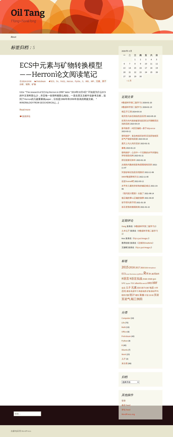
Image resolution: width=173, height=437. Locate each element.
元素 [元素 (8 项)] (134, 287)
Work (124, 354)
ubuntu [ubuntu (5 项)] (138, 283)
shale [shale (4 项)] (145, 279)
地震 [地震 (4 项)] (151, 287)
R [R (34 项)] (144, 273)
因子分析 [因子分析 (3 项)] (145, 288)
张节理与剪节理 (129, 202)
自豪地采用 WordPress (21, 431)
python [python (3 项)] (140, 274)
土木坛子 (126, 230)
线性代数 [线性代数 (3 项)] (125, 295)
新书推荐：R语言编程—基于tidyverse (138, 128)
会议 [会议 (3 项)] (123, 288)
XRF (92, 81)
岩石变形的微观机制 (131, 207)
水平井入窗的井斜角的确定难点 (136, 185)
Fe (57, 81)
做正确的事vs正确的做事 (133, 198)
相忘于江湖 (127, 111)
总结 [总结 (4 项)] (124, 291)
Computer (126, 318)
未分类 (125, 363)
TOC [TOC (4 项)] (132, 283)
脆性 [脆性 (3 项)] (137, 295)
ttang (124, 226)
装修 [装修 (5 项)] (141, 294)
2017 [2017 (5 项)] (137, 267)
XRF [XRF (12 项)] (154, 283)
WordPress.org (128, 414)
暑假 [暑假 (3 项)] (128, 291)
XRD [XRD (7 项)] (149, 283)
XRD (87, 81)
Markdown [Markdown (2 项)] (133, 274)
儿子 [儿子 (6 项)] (128, 287)
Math (124, 327)
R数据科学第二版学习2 (132, 102)
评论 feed (126, 409)
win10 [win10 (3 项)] (144, 283)
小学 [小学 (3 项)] (156, 288)
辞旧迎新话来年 (129, 160)
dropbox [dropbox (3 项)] (152, 267)
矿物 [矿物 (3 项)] (148, 291)
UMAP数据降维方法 (130, 176)
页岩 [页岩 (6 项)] (156, 294)
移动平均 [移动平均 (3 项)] (154, 291)
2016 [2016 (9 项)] (132, 267)
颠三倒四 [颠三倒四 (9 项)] (136, 299)
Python (125, 340)
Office (124, 331)
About (13, 36)
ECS (52, 81)
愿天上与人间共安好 (131, 143)
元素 (98, 81)
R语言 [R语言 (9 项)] (125, 278)
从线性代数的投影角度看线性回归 (137, 164)
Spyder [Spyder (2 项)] (128, 283)
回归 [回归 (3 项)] (139, 288)
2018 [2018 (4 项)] (142, 267)
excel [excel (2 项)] (127, 274)
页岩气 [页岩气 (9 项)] (126, 299)
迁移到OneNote (145, 243)
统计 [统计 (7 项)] (132, 294)
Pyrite (77, 81)
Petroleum (41, 81)
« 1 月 (129, 80)
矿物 (34, 84)
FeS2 (62, 81)
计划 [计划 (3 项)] (146, 295)
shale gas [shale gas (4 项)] (152, 279)
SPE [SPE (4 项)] (123, 283)
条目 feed (126, 405)
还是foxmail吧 (128, 181)
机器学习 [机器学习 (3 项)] (134, 291)
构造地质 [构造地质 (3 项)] (142, 291)
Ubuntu (125, 349)
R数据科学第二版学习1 (132, 107)
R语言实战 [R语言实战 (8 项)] (136, 278)
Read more (25, 109)
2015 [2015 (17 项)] (125, 267)
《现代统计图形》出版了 (133, 193)
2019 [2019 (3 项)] (146, 267)
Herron (70, 81)
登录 (124, 400)
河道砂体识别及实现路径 (133, 172)
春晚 (124, 148)
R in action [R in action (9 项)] (152, 273)
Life (123, 322)
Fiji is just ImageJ (141, 238)
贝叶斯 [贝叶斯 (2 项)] (151, 295)
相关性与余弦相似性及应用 (134, 116)
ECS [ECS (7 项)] (124, 273)
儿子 (124, 359)
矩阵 (28, 84)
